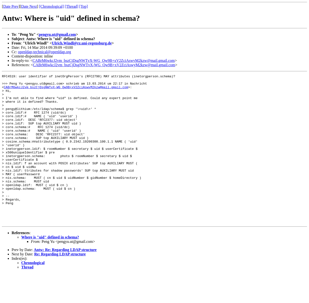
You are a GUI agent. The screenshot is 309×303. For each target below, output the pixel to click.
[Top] (83, 6)
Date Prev (11, 6)
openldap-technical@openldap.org (44, 52)
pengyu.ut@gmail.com (57, 34)
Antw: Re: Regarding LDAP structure (65, 279)
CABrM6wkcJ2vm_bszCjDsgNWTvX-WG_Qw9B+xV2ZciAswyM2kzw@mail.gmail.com (104, 60)
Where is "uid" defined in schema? (50, 267)
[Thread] (71, 6)
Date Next (29, 6)
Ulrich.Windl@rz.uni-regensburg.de (82, 43)
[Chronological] (51, 6)
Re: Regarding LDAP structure (60, 284)
